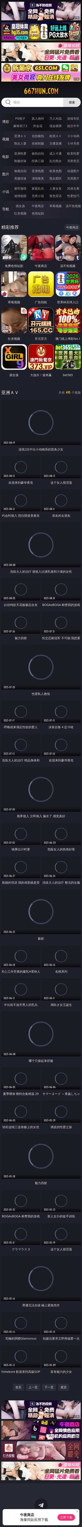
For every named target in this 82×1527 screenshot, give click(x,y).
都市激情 (20, 188)
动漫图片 (73, 171)
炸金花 (37, 126)
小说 (5, 191)
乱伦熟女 (55, 161)
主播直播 (55, 143)
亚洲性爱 (20, 153)
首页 (18, 1387)
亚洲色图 (38, 171)
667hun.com (41, 91)
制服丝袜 (20, 161)
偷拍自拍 (38, 153)
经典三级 (38, 161)
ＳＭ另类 (73, 143)
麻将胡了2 (20, 126)
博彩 (5, 121)
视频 (5, 139)
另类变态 (73, 161)
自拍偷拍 (38, 136)
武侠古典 (73, 188)
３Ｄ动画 (73, 136)
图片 (5, 174)
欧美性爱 (73, 153)
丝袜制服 (38, 143)
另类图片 (73, 178)
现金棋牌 (55, 126)
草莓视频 (55, 206)
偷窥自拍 (20, 171)
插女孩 (20, 206)
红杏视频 (20, 213)
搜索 (72, 102)
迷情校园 (20, 196)
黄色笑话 (55, 196)
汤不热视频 (73, 206)
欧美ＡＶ (55, 136)
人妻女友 (55, 188)
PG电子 (20, 118)
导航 (5, 209)
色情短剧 (38, 213)
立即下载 (66, 1517)
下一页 (49, 1387)
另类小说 (38, 196)
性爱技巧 (73, 196)
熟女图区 (55, 178)
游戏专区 (73, 118)
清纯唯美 (38, 178)
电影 (5, 156)
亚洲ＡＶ (20, 136)
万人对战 (55, 118)
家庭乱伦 (38, 188)
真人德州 (38, 118)
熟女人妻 (20, 143)
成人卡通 (55, 153)
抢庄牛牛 (73, 126)
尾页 (64, 1387)
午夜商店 (38, 206)
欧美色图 (55, 171)
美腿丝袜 (20, 178)
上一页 (33, 1387)
